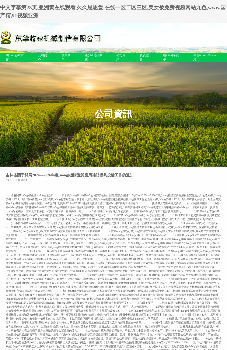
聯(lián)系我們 (171, 57)
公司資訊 (120, 57)
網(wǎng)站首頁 (15, 57)
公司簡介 (42, 57)
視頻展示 (66, 57)
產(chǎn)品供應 (93, 57)
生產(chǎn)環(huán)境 (205, 57)
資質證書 (144, 57)
